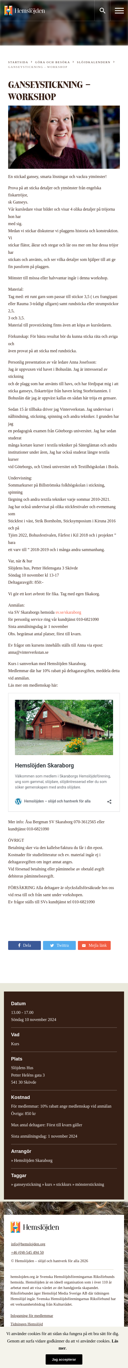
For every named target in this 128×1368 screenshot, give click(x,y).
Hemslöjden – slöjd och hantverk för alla (24, 10)
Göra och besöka (52, 62)
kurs (48, 1184)
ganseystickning (27, 1184)
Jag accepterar (64, 1359)
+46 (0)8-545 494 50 (27, 1252)
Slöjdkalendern (93, 62)
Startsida (18, 62)
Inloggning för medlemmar (31, 1316)
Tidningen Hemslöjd (26, 1324)
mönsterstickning (89, 1184)
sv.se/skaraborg (68, 612)
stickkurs (63, 1184)
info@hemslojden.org (28, 1244)
